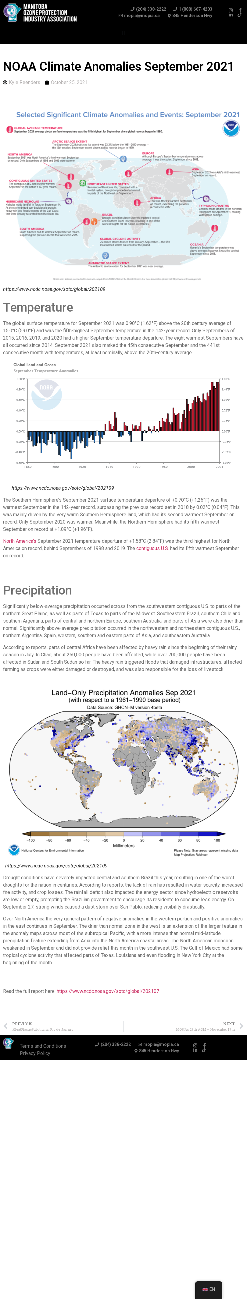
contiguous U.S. (152, 548)
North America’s (19, 541)
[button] (123, 33)
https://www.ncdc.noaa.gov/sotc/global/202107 (108, 991)
